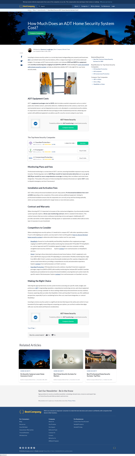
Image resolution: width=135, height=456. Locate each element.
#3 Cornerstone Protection (101, 74)
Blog (20, 421)
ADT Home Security (68, 120)
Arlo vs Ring (97, 82)
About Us (51, 421)
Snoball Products (79, 424)
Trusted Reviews (24, 432)
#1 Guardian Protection (100, 69)
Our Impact (52, 427)
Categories (85, 6)
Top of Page (32, 328)
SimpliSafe (34, 241)
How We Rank (23, 427)
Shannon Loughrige (46, 49)
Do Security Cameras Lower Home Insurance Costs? (32, 375)
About (77, 6)
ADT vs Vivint (97, 79)
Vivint (32, 254)
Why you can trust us (106, 2)
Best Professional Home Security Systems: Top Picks (98, 375)
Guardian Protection (37, 267)
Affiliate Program (54, 441)
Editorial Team (53, 430)
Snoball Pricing (78, 427)
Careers (51, 435)
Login (113, 6)
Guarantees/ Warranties (26, 430)
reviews (61, 248)
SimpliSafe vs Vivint (99, 84)
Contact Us (52, 432)
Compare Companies (36, 33)
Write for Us (52, 438)
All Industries (23, 435)
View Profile (82, 150)
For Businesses (105, 6)
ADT (29, 60)
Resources (22, 424)
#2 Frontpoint (98, 71)
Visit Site (82, 143)
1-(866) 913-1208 (69, 143)
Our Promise (52, 424)
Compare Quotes (68, 127)
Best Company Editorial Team (62, 49)
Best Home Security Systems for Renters (65, 375)
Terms (52, 451)
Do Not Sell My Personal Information (64, 451)
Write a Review (95, 6)
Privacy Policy (71, 400)
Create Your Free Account (81, 421)
